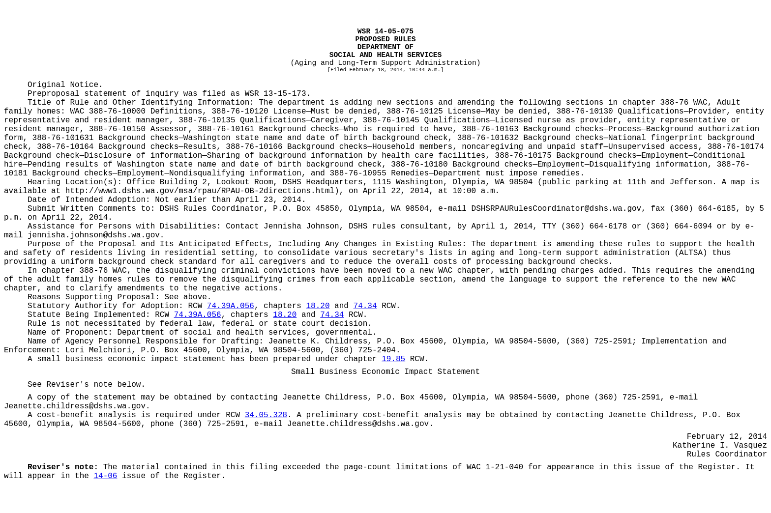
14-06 (105, 476)
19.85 (393, 359)
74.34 (365, 306)
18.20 (318, 306)
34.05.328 (266, 415)
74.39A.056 (230, 306)
